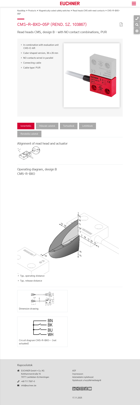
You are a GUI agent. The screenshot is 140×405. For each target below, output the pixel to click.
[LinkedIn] (74, 390)
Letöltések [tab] (87, 126)
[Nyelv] (137, 31)
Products (32, 11)
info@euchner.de (28, 386)
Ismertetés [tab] (25, 126)
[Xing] (78, 390)
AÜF (74, 371)
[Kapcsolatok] (137, 18)
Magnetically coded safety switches (54, 11)
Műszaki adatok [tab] (47, 126)
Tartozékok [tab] (68, 126)
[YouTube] (90, 390)
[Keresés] (137, 25)
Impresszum (77, 374)
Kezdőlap (21, 11)
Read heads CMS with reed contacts (89, 11)
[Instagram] (82, 390)
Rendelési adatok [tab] (29, 134)
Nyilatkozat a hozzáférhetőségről (86, 380)
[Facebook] (86, 390)
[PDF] (120, 22)
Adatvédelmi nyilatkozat (83, 377)
